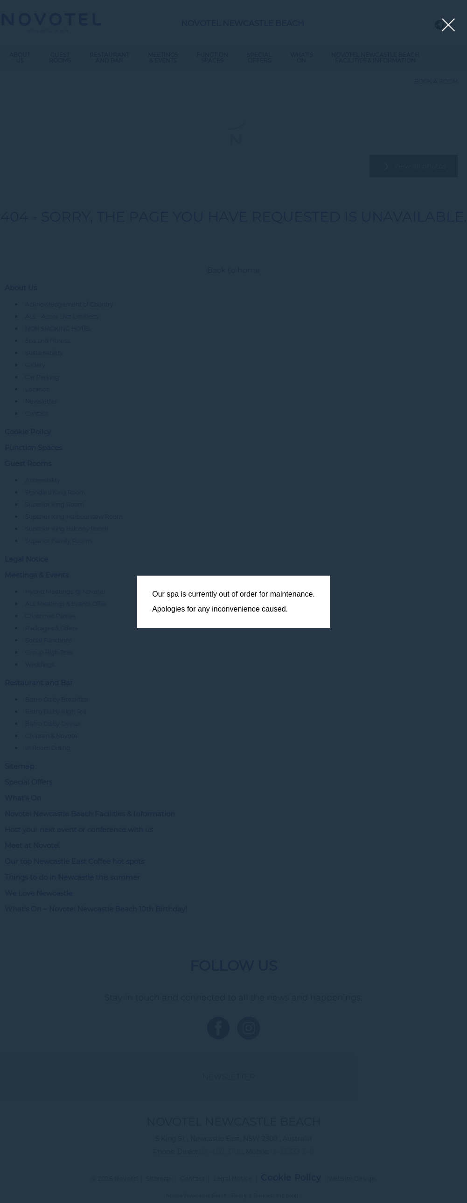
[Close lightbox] (448, 25)
